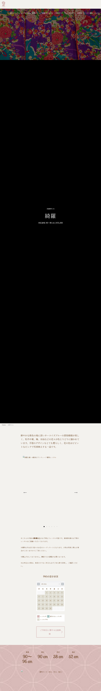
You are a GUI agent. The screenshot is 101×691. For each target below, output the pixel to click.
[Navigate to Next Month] (62, 584)
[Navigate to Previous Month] (38, 584)
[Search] (97, 4)
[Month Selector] (50, 584)
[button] (44, 526)
